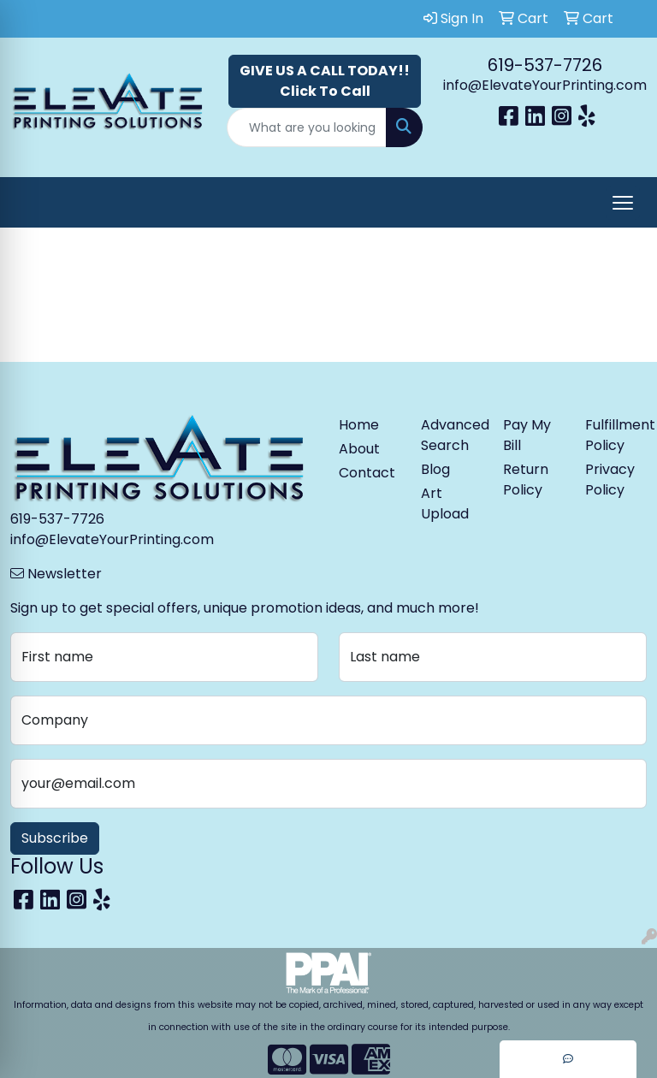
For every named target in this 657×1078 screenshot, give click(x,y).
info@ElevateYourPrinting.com (545, 85)
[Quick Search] (307, 127)
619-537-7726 (545, 65)
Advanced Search (451, 435)
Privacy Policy (610, 479)
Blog (435, 469)
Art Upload (445, 503)
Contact (367, 473)
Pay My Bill (527, 435)
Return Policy (525, 479)
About (359, 449)
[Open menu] (623, 203)
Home (359, 425)
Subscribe (54, 838)
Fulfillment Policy (616, 435)
